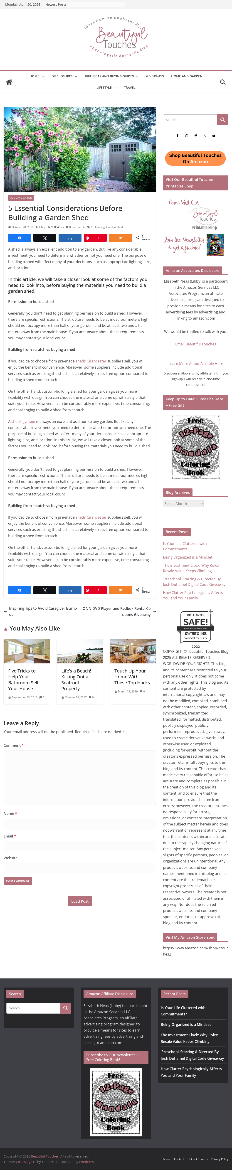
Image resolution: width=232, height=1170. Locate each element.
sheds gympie (23, 421)
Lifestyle (104, 87)
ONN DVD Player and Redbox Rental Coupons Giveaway (119, 611)
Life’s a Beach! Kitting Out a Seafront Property (76, 680)
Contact (179, 1159)
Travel (130, 87)
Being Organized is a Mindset (187, 557)
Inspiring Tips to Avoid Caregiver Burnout (40, 611)
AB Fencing (98, 227)
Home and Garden (186, 76)
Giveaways (155, 76)
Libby (42, 227)
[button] (41, 76)
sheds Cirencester (91, 361)
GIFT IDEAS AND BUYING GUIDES (109, 76)
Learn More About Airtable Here (195, 363)
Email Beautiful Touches (195, 344)
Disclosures (62, 76)
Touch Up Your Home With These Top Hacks (132, 677)
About (166, 1159)
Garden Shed (114, 227)
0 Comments (75, 227)
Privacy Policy (219, 1159)
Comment (14, 745)
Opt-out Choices (198, 1159)
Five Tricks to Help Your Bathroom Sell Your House (23, 680)
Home (34, 76)
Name (10, 813)
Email (10, 836)
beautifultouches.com (195, 628)
